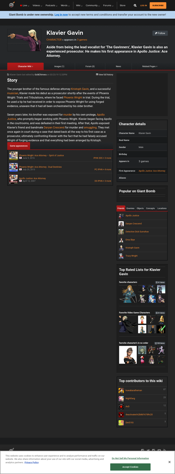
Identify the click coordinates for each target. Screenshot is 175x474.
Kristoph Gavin (80, 89)
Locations (162, 208)
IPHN (95, 158)
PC (96, 169)
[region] (87, 462)
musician (12, 93)
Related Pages (149, 66)
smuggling (90, 127)
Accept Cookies (130, 467)
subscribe (158, 5)
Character (54, 39)
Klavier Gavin (64, 32)
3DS (101, 158)
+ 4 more (107, 169)
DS (96, 181)
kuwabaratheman (142, 390)
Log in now (61, 14)
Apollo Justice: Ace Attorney (152, 171)
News (118, 66)
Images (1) (59, 66)
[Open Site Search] (135, 5)
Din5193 (142, 422)
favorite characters (142, 282)
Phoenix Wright (72, 97)
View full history (104, 74)
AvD (142, 406)
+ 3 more (107, 158)
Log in (143, 5)
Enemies (130, 208)
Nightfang (142, 398)
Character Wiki (24, 66)
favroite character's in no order (142, 343)
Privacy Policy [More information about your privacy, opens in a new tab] (32, 462)
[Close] (169, 462)
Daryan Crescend (54, 127)
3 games (82, 39)
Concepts (150, 208)
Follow (160, 33)
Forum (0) (90, 66)
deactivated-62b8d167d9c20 (142, 414)
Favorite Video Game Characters (142, 312)
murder (67, 114)
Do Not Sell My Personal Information (130, 458)
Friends (121, 208)
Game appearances (19, 146)
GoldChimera (41, 74)
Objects (140, 208)
